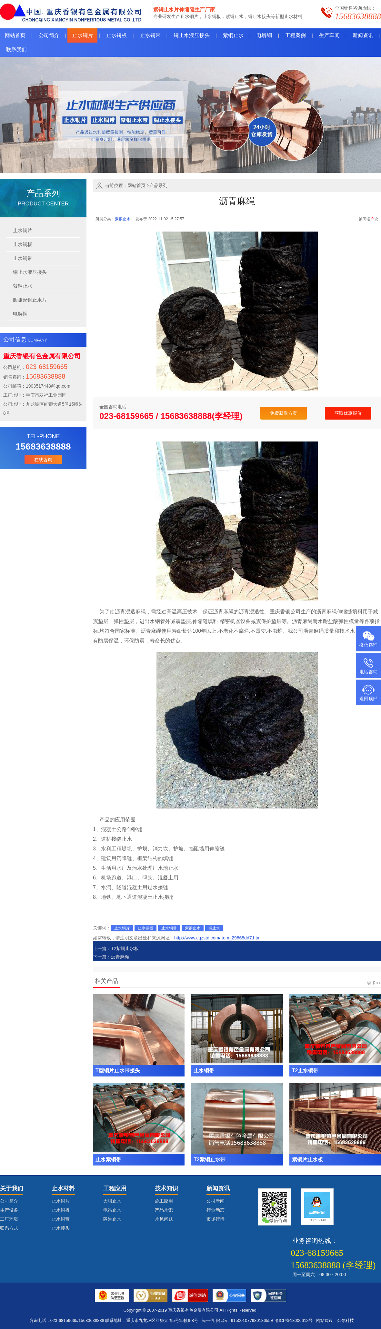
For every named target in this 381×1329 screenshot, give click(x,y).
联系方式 (9, 1228)
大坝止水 (112, 1201)
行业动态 (215, 1210)
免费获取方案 (283, 413)
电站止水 (112, 1210)
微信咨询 (368, 644)
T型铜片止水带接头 (117, 1070)
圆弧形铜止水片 (30, 299)
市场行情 (215, 1219)
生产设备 (9, 1210)
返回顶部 (368, 698)
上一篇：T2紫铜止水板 (116, 948)
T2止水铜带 (305, 1070)
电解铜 (20, 313)
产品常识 (164, 1210)
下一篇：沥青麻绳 (111, 956)
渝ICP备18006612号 (294, 1320)
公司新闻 (215, 1201)
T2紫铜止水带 (210, 1159)
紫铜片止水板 (307, 1159)
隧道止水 (112, 1219)
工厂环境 (9, 1219)
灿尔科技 (345, 1320)
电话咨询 (368, 671)
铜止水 (214, 928)
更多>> (374, 983)
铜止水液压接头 (30, 272)
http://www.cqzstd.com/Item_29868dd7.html (218, 937)
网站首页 (136, 185)
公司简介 (9, 1201)
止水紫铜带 (108, 1159)
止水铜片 (22, 230)
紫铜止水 (22, 286)
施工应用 (164, 1201)
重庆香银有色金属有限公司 (193, 1310)
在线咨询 (43, 459)
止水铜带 (22, 258)
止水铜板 (22, 244)
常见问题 (164, 1219)
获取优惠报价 (348, 413)
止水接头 (61, 1228)
